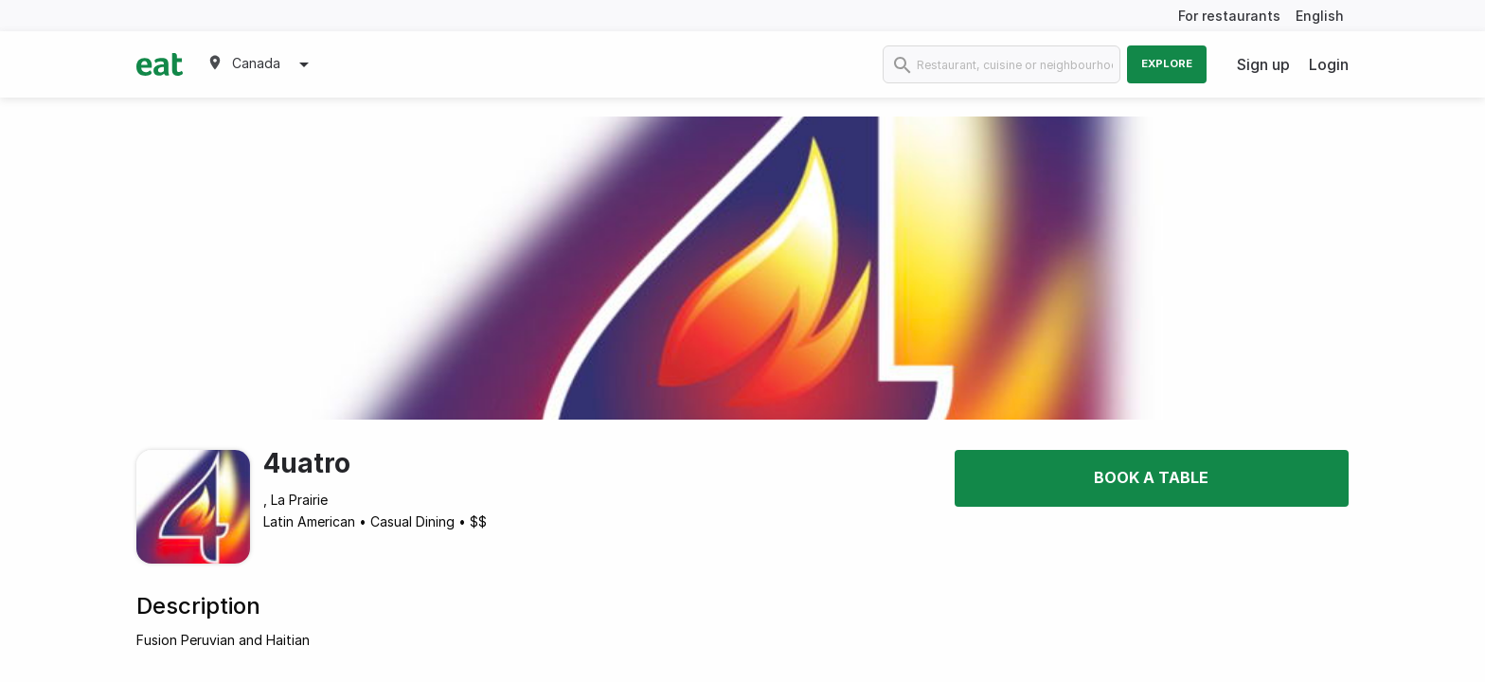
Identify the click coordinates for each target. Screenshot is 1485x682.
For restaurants (1229, 16)
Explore (1166, 63)
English (1320, 16)
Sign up (1263, 64)
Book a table (1151, 477)
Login (1329, 64)
